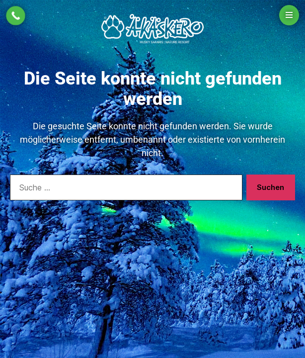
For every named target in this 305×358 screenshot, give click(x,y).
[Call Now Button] (15, 15)
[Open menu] (289, 15)
